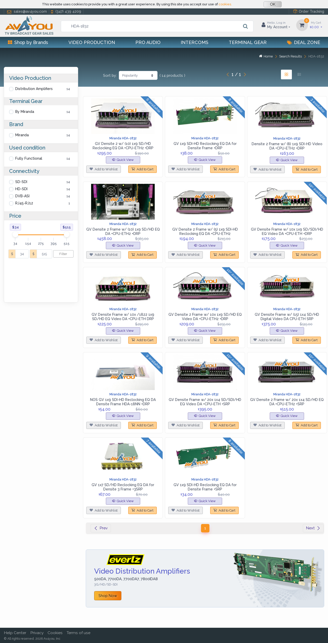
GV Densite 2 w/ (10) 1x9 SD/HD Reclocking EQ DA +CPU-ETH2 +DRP (123, 146)
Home (266, 56)
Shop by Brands (28, 42)
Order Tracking (308, 11)
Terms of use (78, 632)
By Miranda (24, 112)
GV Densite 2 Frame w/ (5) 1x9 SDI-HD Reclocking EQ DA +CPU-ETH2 (205, 231)
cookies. (225, 4)
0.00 (316, 25)
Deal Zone (303, 42)
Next (313, 528)
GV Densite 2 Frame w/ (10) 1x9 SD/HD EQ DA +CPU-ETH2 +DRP (123, 231)
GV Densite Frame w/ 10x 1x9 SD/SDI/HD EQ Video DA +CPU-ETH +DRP (287, 231)
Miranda (22, 135)
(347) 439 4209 (65, 11)
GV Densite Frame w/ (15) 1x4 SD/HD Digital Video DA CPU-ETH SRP (287, 316)
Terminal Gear (248, 42)
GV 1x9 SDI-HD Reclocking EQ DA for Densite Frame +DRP (205, 146)
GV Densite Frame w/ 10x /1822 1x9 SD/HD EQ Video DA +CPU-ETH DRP (123, 316)
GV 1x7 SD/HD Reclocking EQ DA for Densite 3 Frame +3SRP (123, 487)
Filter (63, 254)
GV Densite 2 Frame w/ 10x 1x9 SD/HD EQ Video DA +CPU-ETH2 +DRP (205, 316)
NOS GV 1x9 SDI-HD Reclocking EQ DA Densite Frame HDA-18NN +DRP (123, 402)
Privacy (37, 632)
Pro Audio (148, 42)
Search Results (290, 56)
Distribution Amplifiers (34, 89)
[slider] (15, 234)
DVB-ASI (22, 196)
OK (272, 4)
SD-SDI (21, 182)
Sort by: (110, 75)
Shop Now (107, 595)
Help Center (15, 632)
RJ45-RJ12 (24, 203)
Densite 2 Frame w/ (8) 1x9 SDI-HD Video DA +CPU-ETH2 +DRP (287, 146)
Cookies (55, 632)
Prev (101, 528)
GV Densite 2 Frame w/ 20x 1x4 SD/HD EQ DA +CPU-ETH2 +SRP (287, 402)
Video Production (91, 42)
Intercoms (194, 42)
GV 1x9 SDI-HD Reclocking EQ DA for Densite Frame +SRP (205, 487)
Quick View (123, 160)
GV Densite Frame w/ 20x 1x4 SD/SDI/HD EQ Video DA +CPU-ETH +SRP (205, 402)
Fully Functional (28, 158)
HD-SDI (21, 189)
